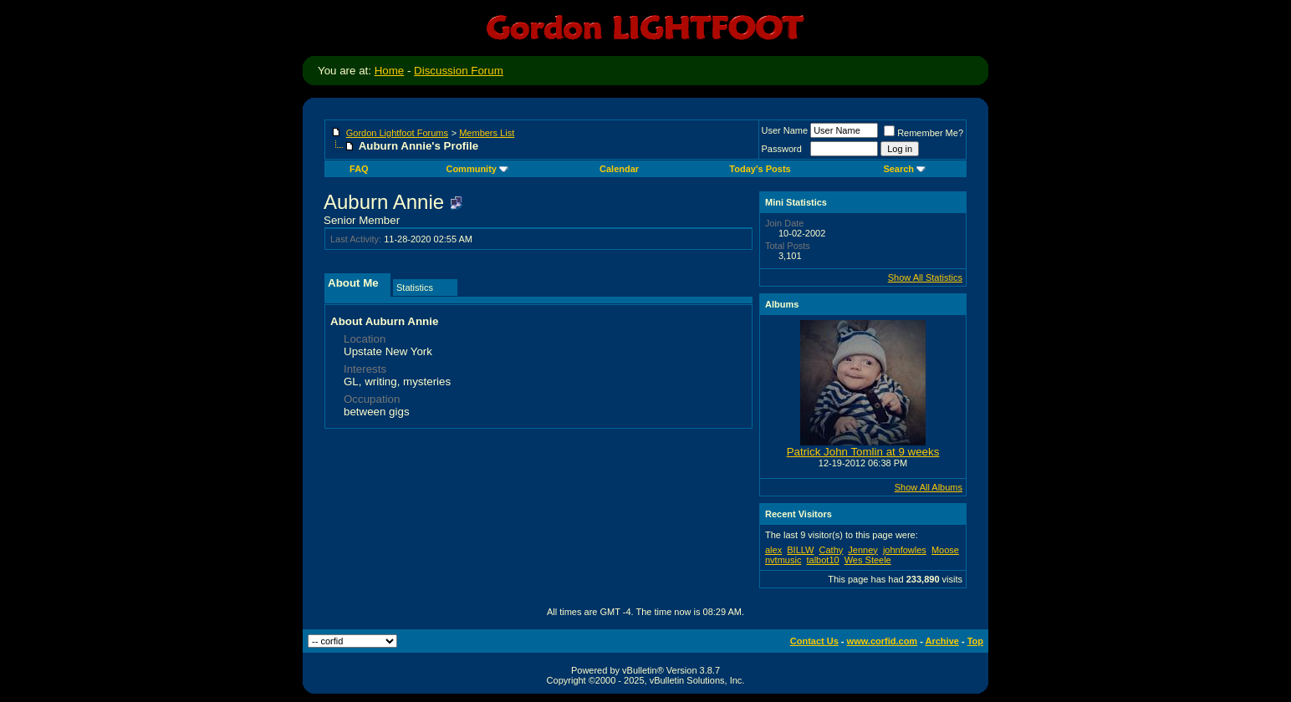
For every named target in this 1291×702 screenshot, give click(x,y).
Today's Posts (759, 169)
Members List (486, 133)
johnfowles (904, 550)
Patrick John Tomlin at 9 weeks (863, 451)
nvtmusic (783, 560)
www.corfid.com (882, 641)
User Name (785, 130)
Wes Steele (868, 560)
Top (975, 641)
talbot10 (822, 560)
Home (390, 70)
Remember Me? (923, 133)
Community (477, 169)
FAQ (359, 169)
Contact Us (814, 641)
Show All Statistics (925, 277)
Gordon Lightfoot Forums (397, 133)
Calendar (619, 169)
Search (904, 169)
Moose (945, 550)
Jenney (862, 550)
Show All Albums (928, 487)
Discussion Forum (458, 70)
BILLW (800, 550)
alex (773, 550)
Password (782, 149)
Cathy (831, 550)
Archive (942, 641)
